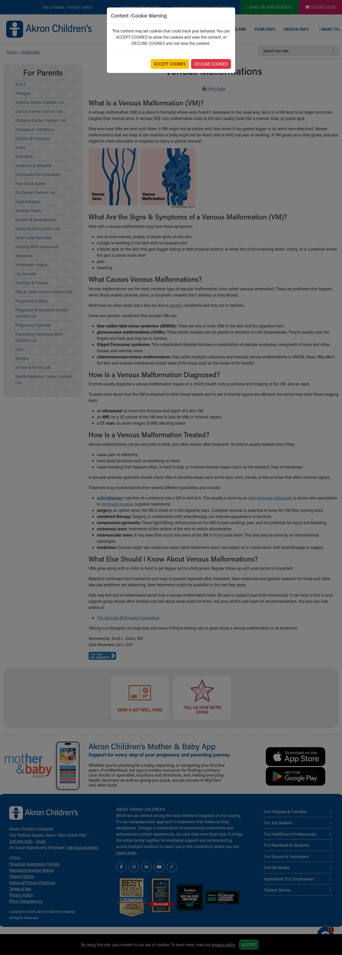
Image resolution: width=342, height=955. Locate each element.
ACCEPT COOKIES (170, 64)
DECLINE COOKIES (211, 64)
